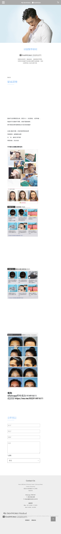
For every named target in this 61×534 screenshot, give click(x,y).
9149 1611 (33, 495)
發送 (10, 460)
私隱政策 (27, 520)
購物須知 (34, 520)
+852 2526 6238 (31, 497)
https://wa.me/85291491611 (29, 398)
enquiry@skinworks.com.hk (31, 499)
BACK (9, 77)
